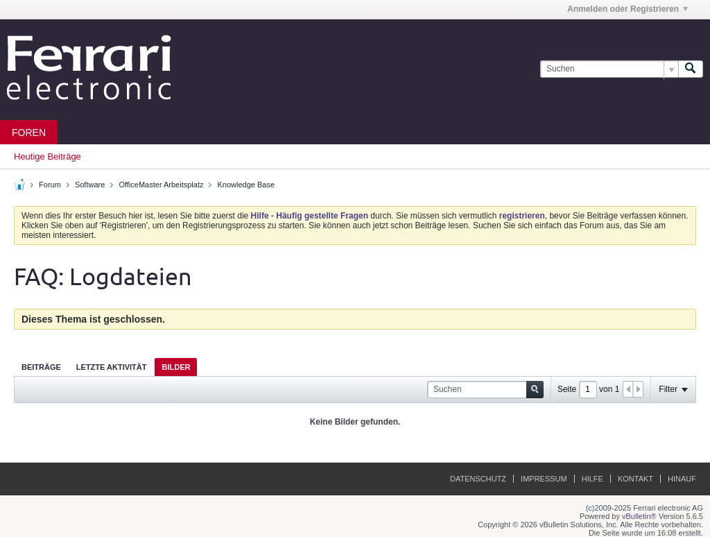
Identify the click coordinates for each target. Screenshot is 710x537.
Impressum (544, 479)
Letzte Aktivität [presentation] (111, 367)
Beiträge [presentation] (41, 367)
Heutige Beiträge (47, 156)
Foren (29, 132)
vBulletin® (639, 516)
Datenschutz (478, 479)
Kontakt (635, 479)
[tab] (41, 366)
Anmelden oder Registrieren (627, 9)
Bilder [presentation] (176, 367)
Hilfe (592, 479)
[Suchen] (609, 69)
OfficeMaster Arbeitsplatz (161, 184)
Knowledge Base (246, 184)
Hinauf (682, 479)
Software (90, 184)
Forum (50, 184)
